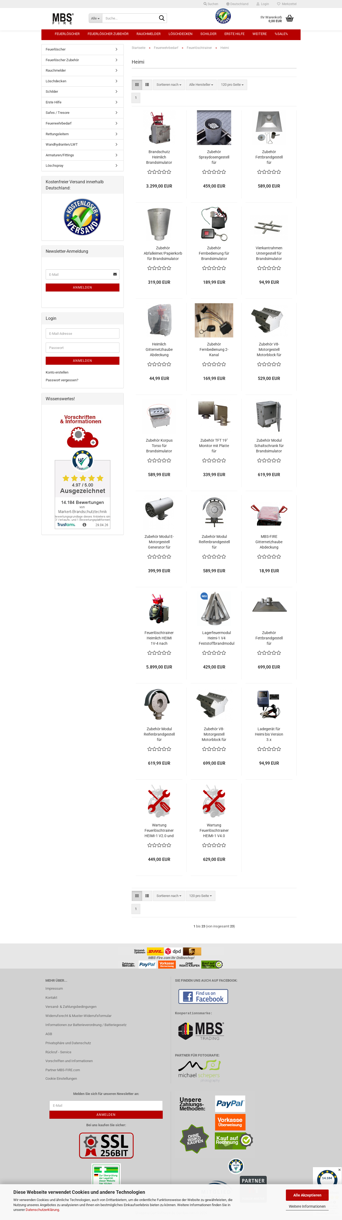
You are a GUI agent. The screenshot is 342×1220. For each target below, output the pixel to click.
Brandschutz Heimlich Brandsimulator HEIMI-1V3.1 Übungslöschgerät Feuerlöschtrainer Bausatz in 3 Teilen (159, 157)
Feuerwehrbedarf (59, 123)
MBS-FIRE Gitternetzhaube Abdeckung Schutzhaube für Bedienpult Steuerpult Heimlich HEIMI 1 (269, 542)
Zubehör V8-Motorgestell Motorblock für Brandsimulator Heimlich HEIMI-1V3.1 (269, 350)
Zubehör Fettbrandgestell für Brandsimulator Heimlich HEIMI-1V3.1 (269, 157)
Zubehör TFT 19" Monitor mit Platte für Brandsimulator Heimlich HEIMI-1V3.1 (214, 446)
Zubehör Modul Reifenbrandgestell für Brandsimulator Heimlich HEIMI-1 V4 (159, 734)
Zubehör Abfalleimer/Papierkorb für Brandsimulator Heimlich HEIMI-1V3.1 (163, 253)
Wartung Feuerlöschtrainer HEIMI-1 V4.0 (214, 830)
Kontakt (51, 998)
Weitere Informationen (307, 1206)
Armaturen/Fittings (60, 155)
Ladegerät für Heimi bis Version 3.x (269, 734)
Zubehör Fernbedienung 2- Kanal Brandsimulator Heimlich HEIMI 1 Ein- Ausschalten (214, 350)
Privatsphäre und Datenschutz (68, 1043)
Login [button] (262, 4)
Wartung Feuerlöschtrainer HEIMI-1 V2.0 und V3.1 (159, 830)
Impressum (54, 988)
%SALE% (281, 34)
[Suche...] (95, 18)
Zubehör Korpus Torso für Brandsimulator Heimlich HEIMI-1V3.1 (159, 446)
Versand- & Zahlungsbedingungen (70, 1007)
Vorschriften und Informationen (69, 1061)
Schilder (208, 34)
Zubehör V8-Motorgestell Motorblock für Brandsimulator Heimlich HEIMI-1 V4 (214, 734)
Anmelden (82, 287)
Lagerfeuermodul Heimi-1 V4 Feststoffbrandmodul (216, 638)
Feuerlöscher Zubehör (108, 34)
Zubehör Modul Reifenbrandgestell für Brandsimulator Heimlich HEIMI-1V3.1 (214, 542)
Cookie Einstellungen (61, 1079)
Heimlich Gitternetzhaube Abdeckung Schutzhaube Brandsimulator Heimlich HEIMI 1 (159, 350)
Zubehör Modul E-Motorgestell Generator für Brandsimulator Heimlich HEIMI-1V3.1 (159, 542)
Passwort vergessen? (62, 380)
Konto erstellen (57, 372)
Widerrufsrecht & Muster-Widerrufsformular (78, 1016)
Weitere (259, 34)
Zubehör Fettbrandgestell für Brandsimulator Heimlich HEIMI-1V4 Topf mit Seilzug (269, 638)
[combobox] (169, 85)
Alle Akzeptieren (307, 1195)
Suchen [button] (211, 4)
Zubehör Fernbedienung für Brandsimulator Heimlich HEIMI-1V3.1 (214, 253)
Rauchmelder (149, 34)
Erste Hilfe (234, 34)
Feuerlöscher (67, 34)
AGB (48, 1034)
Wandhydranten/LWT (62, 144)
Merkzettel (287, 4)
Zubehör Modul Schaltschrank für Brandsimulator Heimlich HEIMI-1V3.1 (269, 446)
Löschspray (54, 166)
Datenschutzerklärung (42, 1210)
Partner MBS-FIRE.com (62, 1070)
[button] (237, 4)
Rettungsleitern (57, 134)
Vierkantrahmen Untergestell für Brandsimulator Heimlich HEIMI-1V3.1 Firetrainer (269, 253)
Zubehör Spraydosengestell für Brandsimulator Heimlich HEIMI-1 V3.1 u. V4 (214, 157)
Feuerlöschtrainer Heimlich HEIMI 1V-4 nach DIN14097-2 (159, 638)
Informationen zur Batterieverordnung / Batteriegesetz (85, 1025)
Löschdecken (180, 34)
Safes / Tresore (57, 113)
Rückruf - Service (58, 1052)
